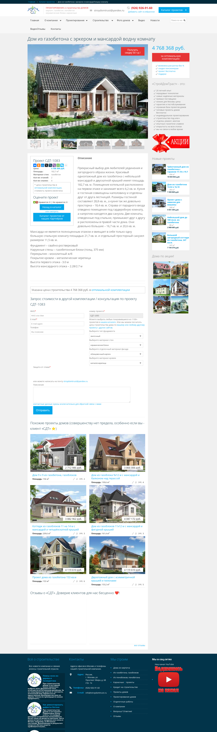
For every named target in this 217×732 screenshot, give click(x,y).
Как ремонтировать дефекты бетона (53, 705)
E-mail (33, 319)
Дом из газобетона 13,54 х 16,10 (177, 185)
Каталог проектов (172, 10)
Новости (155, 20)
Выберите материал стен (101, 340)
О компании (119, 706)
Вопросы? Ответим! (122, 711)
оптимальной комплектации (48, 187)
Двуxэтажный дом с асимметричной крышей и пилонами (113, 579)
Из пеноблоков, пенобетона (126, 677)
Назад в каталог (51, 207)
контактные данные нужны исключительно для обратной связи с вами (67, 404)
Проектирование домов (124, 696)
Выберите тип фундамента (102, 331)
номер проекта (97, 311)
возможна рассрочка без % (171, 65)
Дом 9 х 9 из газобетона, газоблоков (54, 475)
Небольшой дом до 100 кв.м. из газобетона (177, 220)
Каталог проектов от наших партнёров (52, 217)
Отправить (43, 410)
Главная (34, 20)
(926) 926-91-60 (93, 687)
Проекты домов (120, 692)
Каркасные (118, 682)
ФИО (33, 311)
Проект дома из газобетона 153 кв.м (54, 577)
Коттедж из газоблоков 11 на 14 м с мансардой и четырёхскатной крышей (55, 528)
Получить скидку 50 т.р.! (132, 51)
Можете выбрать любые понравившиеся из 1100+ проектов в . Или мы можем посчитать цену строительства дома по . (117, 323)
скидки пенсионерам (168, 68)
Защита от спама (42, 367)
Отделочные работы (123, 701)
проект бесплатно (166, 71)
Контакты (56, 28)
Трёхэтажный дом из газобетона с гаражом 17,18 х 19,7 (178, 169)
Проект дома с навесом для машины (174, 202)
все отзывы (139, 645)
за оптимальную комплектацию (171, 57)
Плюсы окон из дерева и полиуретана (50, 678)
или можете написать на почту (60, 381)
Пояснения (38, 384)
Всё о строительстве (43, 659)
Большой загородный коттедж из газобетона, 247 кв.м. (178, 239)
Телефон (34, 327)
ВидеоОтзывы (37, 28)
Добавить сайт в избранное (141, 11)
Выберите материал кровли (102, 358)
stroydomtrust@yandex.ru (109, 10)
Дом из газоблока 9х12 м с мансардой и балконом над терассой (115, 476)
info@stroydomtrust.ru (96, 692)
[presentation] (54, 374)
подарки (162, 74)
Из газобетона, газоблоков (126, 672)
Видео (141, 20)
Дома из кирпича (121, 667)
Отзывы (117, 716)
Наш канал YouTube (169, 672)
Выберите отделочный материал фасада (108, 349)
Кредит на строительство (125, 687)
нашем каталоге (108, 322)
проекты (130, 682)
